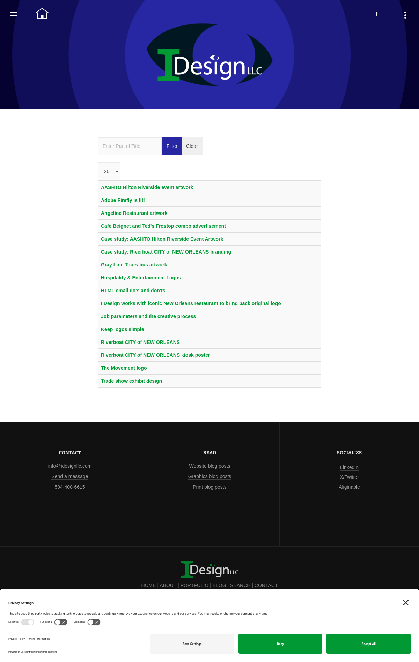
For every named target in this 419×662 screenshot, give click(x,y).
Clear (192, 146)
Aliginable (349, 487)
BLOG (219, 585)
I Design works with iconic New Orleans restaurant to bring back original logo (191, 303)
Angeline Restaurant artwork (134, 213)
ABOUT (168, 585)
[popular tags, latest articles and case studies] (405, 14)
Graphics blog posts (209, 476)
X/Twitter (349, 477)
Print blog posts (210, 487)
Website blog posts (209, 466)
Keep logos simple (122, 329)
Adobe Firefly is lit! (123, 200)
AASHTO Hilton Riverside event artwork (147, 187)
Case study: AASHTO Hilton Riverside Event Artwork (162, 239)
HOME (148, 585)
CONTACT (266, 585)
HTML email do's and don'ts (133, 290)
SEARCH (240, 585)
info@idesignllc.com (70, 466)
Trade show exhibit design (131, 381)
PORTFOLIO (195, 585)
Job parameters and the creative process (148, 316)
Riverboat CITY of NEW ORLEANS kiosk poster (155, 355)
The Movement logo (124, 368)
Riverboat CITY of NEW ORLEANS (140, 342)
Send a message (69, 476)
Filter (172, 146)
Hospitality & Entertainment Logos (141, 277)
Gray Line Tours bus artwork (134, 265)
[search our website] (377, 14)
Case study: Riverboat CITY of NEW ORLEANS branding (166, 252)
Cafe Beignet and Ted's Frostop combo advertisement (163, 226)
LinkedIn (349, 467)
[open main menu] (14, 14)
